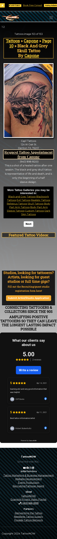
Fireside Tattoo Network (28, 520)
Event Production (28, 482)
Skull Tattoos (35, 203)
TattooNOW (28, 496)
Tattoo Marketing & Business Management (28, 475)
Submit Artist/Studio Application (28, 298)
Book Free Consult (34, 5)
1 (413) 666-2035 (29, 503)
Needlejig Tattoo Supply (28, 516)
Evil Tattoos (23, 200)
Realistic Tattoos (40, 200)
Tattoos (13, 41)
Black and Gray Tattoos (22, 196)
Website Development (28, 479)
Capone (31, 41)
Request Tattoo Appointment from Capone (28, 154)
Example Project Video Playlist (29, 499)
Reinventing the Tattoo (28, 513)
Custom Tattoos (34, 210)
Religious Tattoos (17, 203)
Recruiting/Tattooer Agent (28, 486)
